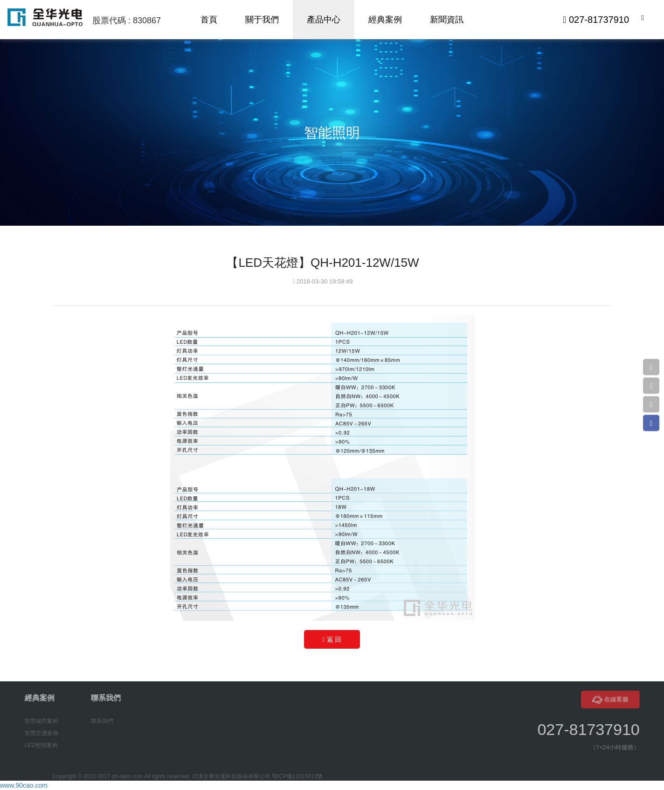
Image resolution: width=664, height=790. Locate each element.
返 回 (332, 639)
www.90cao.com (24, 785)
